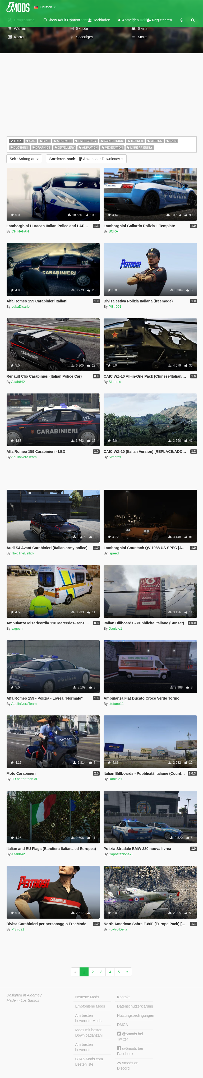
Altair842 (18, 382)
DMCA (122, 1025)
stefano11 (116, 704)
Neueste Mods (87, 997)
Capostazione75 (121, 854)
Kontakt (123, 997)
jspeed (114, 553)
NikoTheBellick (22, 553)
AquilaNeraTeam (24, 457)
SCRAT (114, 231)
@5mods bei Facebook (130, 1051)
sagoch (16, 628)
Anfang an (24, 159)
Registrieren (159, 20)
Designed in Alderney (24, 995)
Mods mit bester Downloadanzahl (89, 1032)
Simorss (115, 382)
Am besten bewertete (84, 1047)
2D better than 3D (25, 779)
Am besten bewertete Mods (88, 1018)
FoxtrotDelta (118, 929)
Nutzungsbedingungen (135, 1015)
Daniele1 (115, 628)
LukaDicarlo (20, 306)
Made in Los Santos (23, 1000)
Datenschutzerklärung (135, 1006)
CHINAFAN (20, 231)
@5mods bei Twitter (130, 1036)
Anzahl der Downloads (86, 159)
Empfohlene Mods (90, 1006)
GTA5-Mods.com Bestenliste (89, 1061)
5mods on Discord (127, 1065)
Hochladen (99, 20)
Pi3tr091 (115, 306)
